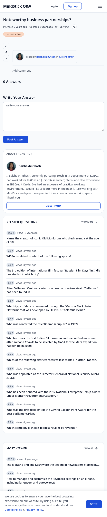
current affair (13, 34)
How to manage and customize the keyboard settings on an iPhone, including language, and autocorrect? (50, 480)
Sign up (73, 6)
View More (89, 221)
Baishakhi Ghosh (46, 56)
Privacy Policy (34, 510)
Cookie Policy (13, 510)
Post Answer (15, 139)
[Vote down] (6, 58)
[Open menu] (100, 6)
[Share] (74, 26)
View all (91, 448)
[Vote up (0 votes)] (6, 46)
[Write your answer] (53, 116)
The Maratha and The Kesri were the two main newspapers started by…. (53, 465)
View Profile (53, 206)
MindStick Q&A (17, 6)
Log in (54, 6)
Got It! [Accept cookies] (94, 504)
